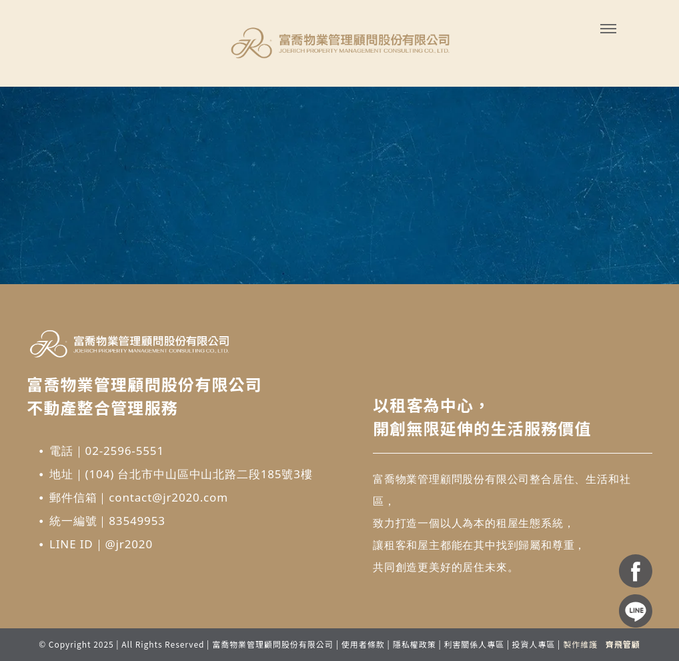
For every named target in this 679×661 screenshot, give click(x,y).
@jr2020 (129, 544)
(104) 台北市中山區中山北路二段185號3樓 (199, 474)
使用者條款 (363, 644)
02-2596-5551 (124, 450)
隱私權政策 (414, 644)
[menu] (608, 28)
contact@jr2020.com (168, 497)
